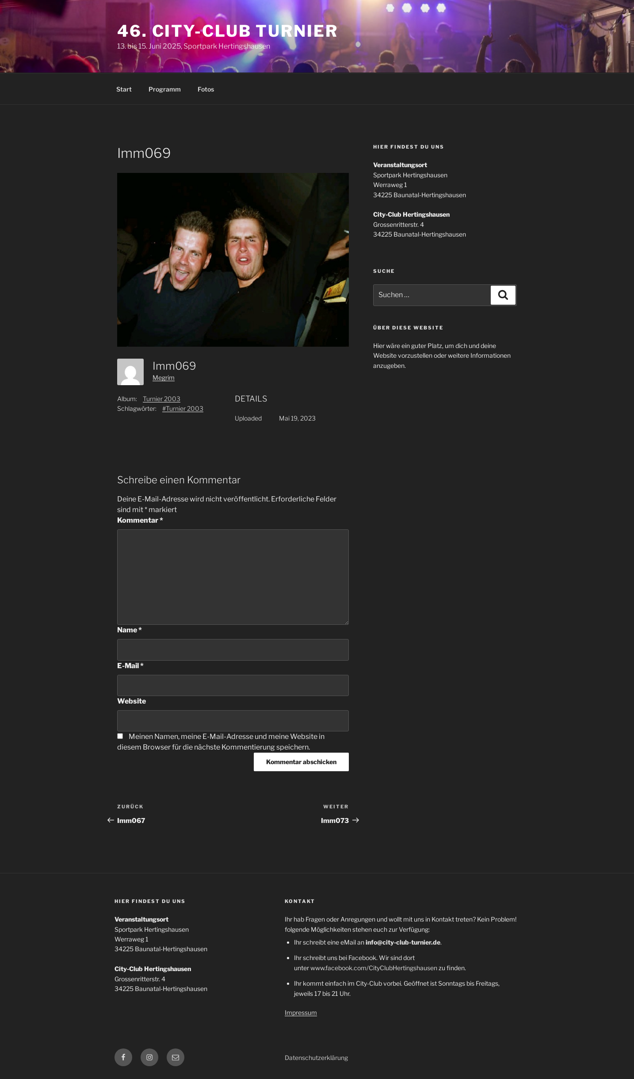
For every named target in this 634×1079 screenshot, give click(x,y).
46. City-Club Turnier (227, 31)
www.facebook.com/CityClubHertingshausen (373, 968)
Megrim (164, 377)
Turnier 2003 (161, 398)
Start (124, 89)
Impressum (301, 1012)
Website (131, 701)
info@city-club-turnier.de (403, 942)
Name (129, 630)
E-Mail (130, 666)
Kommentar (140, 520)
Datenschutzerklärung (316, 1057)
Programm (165, 89)
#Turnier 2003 (182, 408)
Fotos (206, 89)
